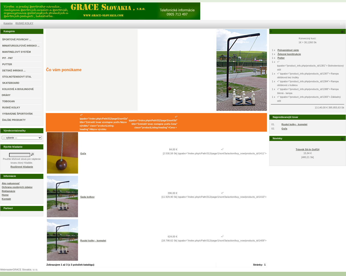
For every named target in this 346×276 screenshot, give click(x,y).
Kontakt (6, 199)
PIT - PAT (7, 58)
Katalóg (8, 23)
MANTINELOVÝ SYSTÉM (16, 52)
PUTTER (7, 64)
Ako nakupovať (11, 183)
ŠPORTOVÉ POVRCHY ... (16, 39)
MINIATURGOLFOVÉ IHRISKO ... (21, 45)
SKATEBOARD (10, 83)
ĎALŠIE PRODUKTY (14, 120)
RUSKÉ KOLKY (24, 23)
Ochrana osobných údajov (17, 187)
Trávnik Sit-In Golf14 (307, 149)
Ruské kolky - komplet (93, 240)
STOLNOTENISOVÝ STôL (17, 76)
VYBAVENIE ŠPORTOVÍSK (17, 113)
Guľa (83, 153)
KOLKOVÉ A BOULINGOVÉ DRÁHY (18, 92)
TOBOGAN (8, 101)
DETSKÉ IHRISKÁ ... (14, 70)
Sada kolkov (87, 197)
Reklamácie (8, 191)
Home (5, 195)
